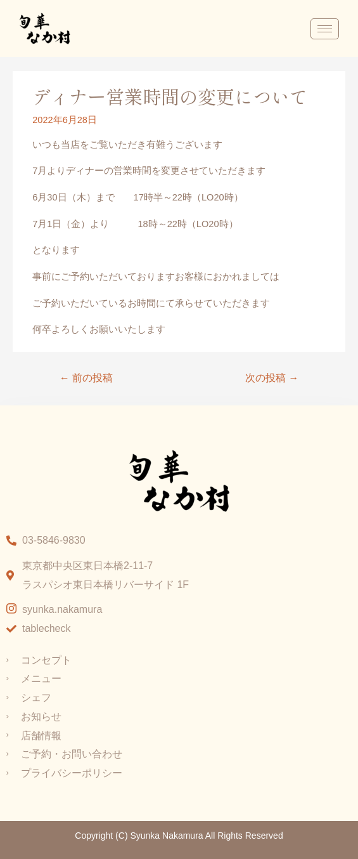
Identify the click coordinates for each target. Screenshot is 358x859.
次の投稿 (271, 377)
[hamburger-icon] (324, 28)
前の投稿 (86, 377)
